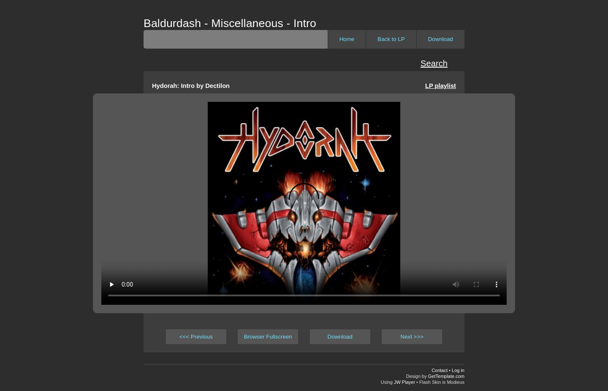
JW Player (404, 382)
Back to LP (390, 39)
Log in (458, 370)
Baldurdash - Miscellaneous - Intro (230, 23)
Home (347, 39)
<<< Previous (196, 337)
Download (440, 39)
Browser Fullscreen (268, 337)
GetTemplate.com (446, 376)
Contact (440, 370)
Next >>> (412, 337)
